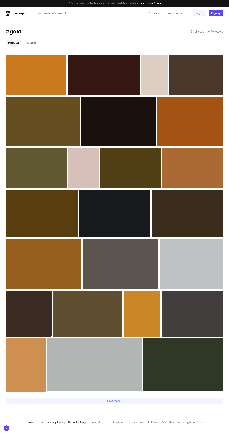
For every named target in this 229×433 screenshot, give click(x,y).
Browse (153, 13)
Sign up (216, 13)
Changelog (96, 422)
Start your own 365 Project (48, 13)
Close (157, 3)
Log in (199, 13)
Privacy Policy (56, 422)
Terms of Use (35, 422)
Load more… (114, 401)
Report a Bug (77, 422)
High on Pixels (194, 422)
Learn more (146, 3)
